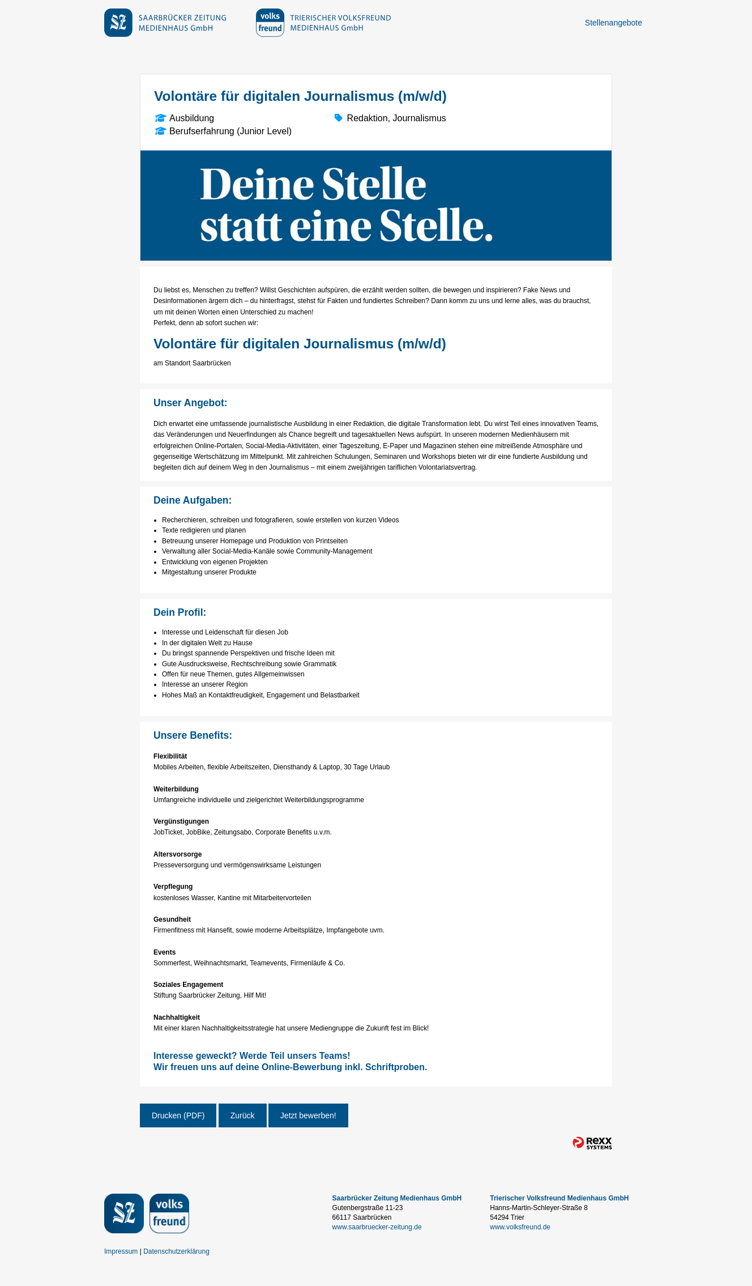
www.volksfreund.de (520, 1227)
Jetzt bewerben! (308, 1115)
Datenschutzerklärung (176, 1251)
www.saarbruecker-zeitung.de (377, 1227)
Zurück (242, 1115)
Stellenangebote (613, 22)
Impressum (121, 1251)
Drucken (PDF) (178, 1115)
